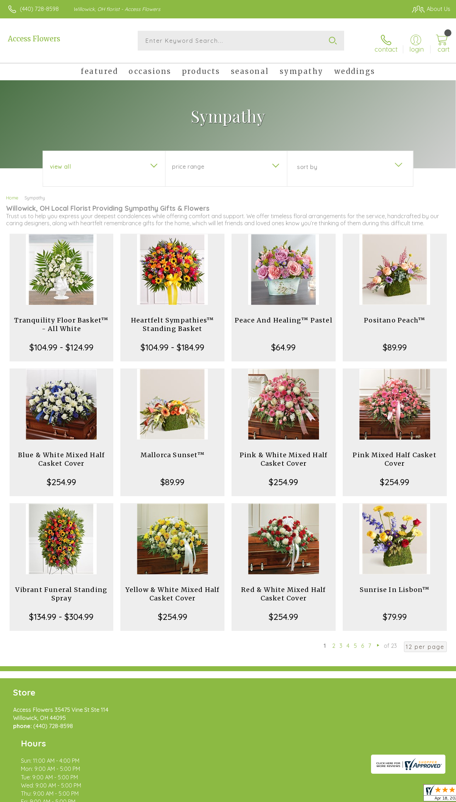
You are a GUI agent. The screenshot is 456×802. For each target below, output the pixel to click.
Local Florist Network (382, 795)
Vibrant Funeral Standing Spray (61, 590)
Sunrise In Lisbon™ (395, 586)
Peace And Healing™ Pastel (283, 316)
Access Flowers (34, 38)
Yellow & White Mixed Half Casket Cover (172, 590)
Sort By (307, 163)
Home (12, 194)
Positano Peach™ (394, 316)
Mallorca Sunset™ (173, 451)
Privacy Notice (332, 795)
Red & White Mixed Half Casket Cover (283, 590)
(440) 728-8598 (39, 8)
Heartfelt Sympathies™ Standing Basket (172, 320)
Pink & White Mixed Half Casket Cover (284, 455)
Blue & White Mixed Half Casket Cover (61, 455)
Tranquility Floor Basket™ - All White (61, 320)
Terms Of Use (290, 795)
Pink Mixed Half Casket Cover (394, 455)
